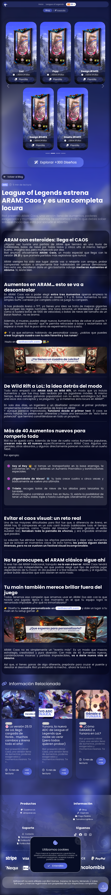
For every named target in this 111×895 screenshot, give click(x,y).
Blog (48, 10)
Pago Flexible (83, 816)
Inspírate (83, 813)
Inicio (41, 4)
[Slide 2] (53, 153)
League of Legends (55, 4)
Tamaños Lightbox (83, 819)
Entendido (56, 865)
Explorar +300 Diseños (55, 162)
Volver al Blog (13, 176)
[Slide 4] (63, 153)
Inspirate (60, 10)
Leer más (27, 771)
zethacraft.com (29, 342)
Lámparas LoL (28, 813)
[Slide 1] (48, 153)
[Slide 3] (58, 153)
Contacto (28, 834)
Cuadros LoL (28, 810)
